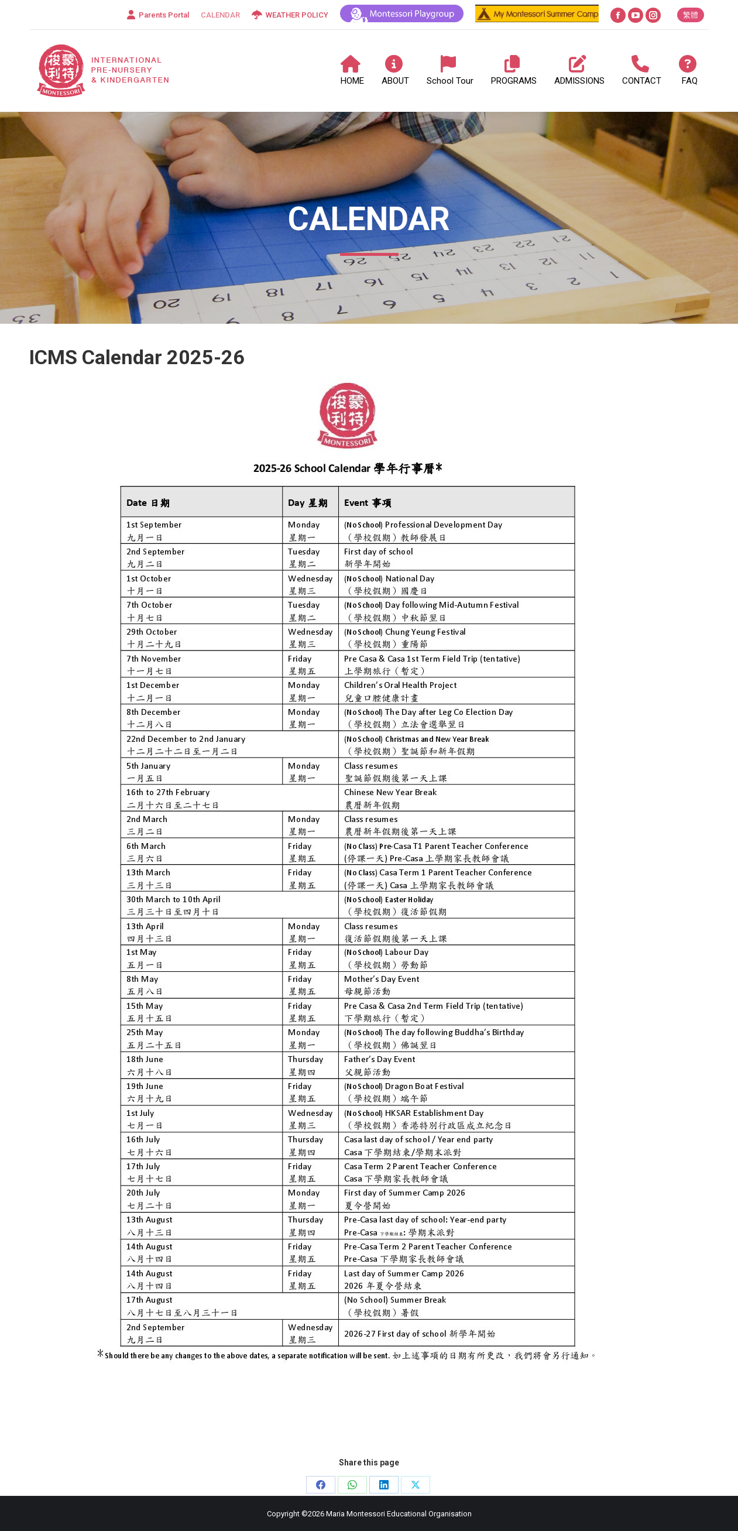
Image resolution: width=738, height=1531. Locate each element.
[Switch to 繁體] (690, 15)
